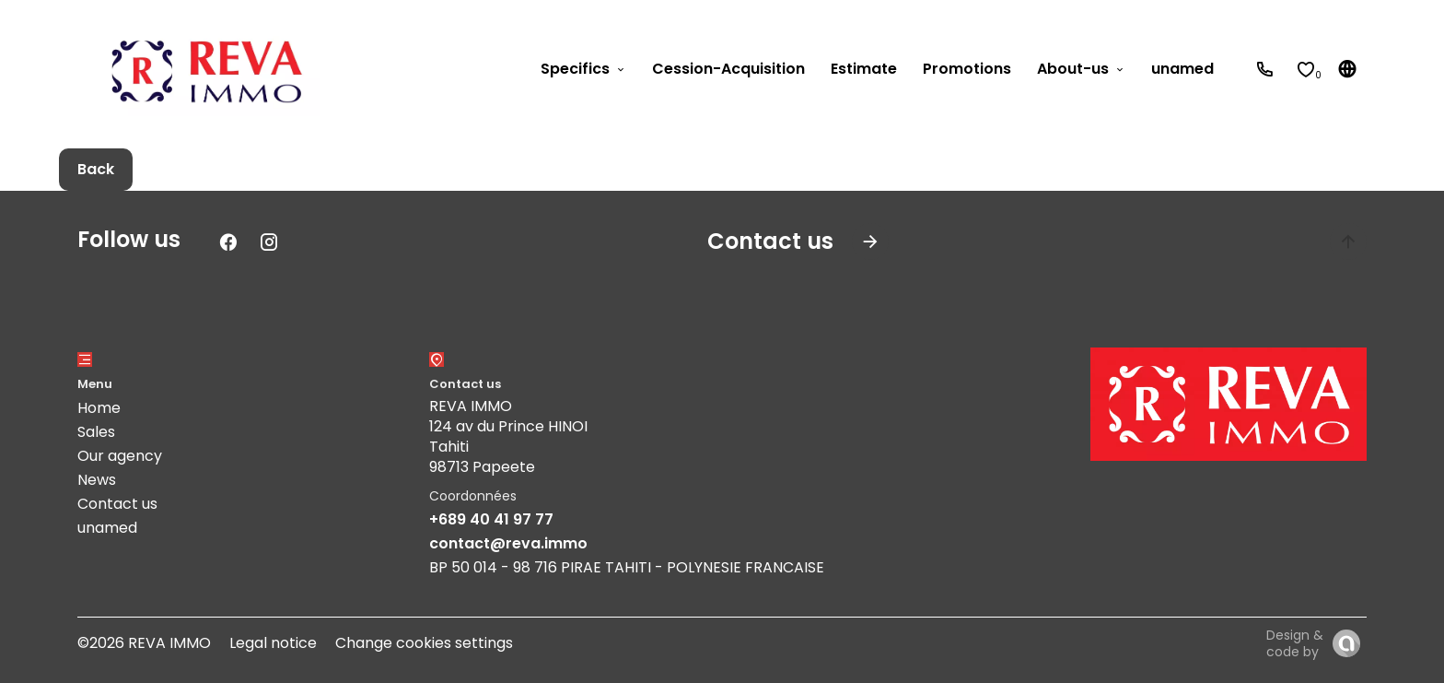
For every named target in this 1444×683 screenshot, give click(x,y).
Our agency (119, 455)
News (96, 479)
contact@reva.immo (508, 543)
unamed (107, 527)
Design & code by (1294, 643)
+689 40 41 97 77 (491, 519)
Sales (96, 431)
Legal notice (273, 643)
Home (99, 407)
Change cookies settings (424, 643)
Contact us (117, 503)
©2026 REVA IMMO (144, 643)
